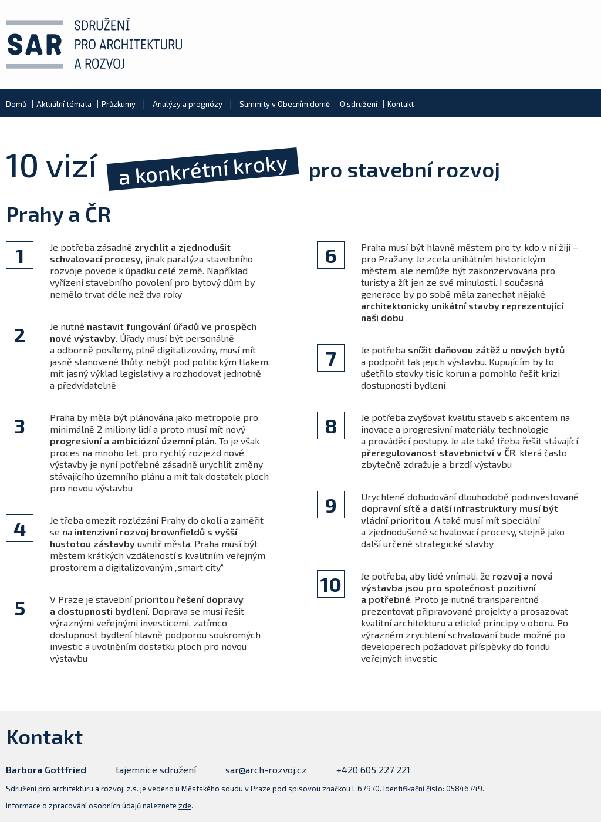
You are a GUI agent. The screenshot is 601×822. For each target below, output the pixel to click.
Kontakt (400, 104)
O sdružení (358, 104)
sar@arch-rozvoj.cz (266, 769)
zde (184, 805)
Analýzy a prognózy (187, 104)
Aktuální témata (64, 104)
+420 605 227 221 (373, 769)
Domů (16, 104)
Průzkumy (119, 104)
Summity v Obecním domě (284, 104)
